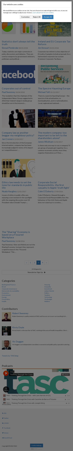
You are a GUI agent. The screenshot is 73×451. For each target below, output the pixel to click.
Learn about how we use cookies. (43, 13)
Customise (25, 17)
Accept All (48, 17)
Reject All (36, 17)
